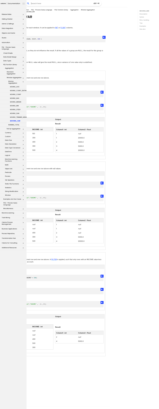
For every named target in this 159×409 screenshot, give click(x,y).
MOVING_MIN (14, 106)
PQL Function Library (14, 65)
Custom (15, 137)
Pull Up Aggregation (16, 129)
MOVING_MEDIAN (15, 102)
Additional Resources (13, 248)
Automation (13, 43)
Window (15, 195)
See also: (143, 29)
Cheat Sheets (8, 53)
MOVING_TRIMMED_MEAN (18, 117)
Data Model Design (14, 57)
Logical (15, 155)
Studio (13, 38)
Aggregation (15, 68)
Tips (141, 23)
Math (15, 165)
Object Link (15, 169)
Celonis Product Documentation (44, 10)
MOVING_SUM (14, 113)
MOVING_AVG (14, 87)
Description (143, 14)
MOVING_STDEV (15, 109)
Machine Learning (13, 213)
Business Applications (13, 229)
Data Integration (13, 29)
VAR (40, 364)
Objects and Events (13, 33)
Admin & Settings (13, 24)
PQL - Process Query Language (13, 48)
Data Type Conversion (15, 148)
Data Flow (15, 140)
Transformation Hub (13, 239)
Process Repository (13, 234)
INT (83, 28)
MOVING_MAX (14, 98)
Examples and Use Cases (14, 199)
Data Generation (15, 144)
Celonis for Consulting (13, 243)
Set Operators (15, 180)
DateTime (15, 152)
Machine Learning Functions (15, 160)
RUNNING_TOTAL (13, 125)
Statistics (15, 188)
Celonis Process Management (13, 223)
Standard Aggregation (16, 73)
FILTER (80, 259)
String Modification (15, 191)
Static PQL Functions (15, 184)
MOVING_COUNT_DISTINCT (18, 91)
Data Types (14, 61)
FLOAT (89, 28)
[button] (23, 15)
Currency (15, 133)
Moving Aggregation (16, 82)
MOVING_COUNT (15, 94)
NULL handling (144, 20)
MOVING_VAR (15, 121)
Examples (143, 26)
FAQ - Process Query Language (10, 204)
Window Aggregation (16, 78)
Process (15, 176)
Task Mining (13, 218)
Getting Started (13, 19)
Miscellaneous (14, 209)
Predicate (15, 172)
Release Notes (13, 15)
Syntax (142, 17)
